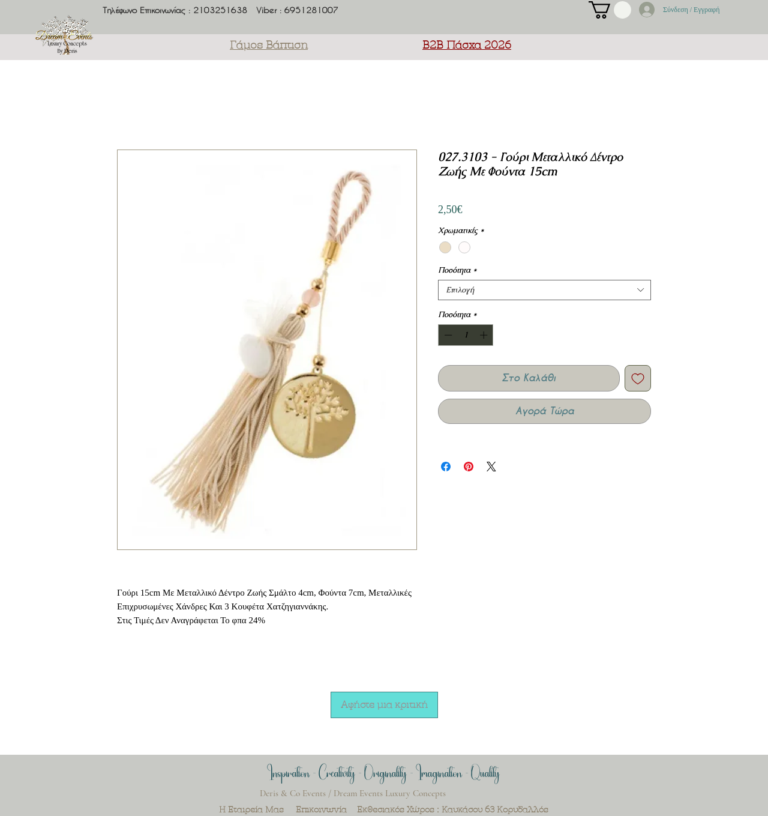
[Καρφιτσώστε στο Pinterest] (468, 466)
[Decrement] (447, 335)
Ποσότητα (457, 270)
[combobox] (544, 290)
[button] (610, 10)
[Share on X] (491, 466)
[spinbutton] (466, 335)
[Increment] (485, 335)
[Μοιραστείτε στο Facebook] (446, 466)
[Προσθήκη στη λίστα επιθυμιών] (638, 378)
